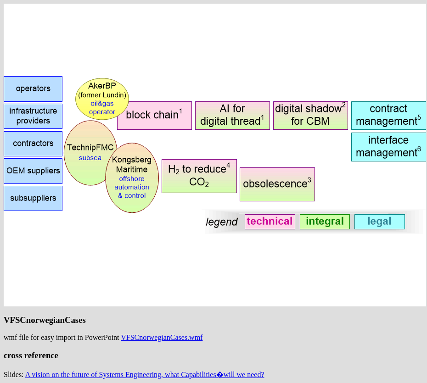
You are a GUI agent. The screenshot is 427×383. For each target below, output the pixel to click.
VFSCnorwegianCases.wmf (161, 337)
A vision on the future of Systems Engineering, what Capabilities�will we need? (144, 374)
